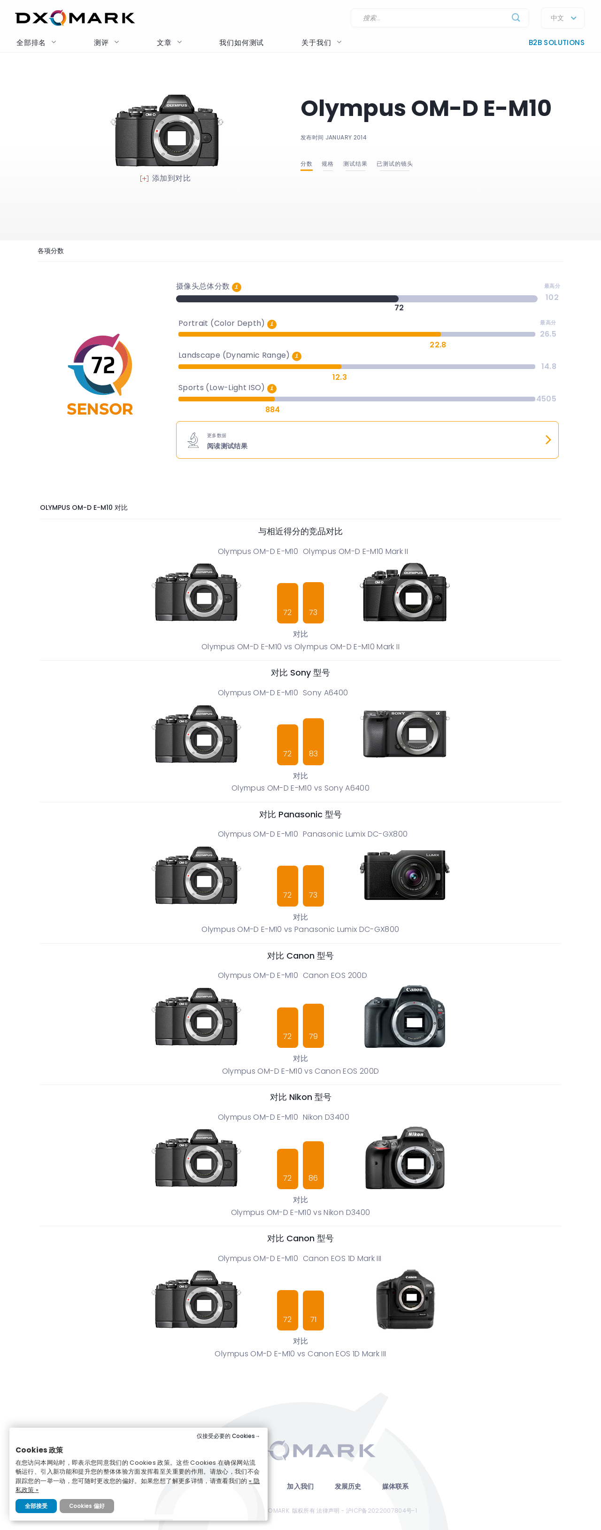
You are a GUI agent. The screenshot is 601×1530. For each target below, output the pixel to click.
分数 (306, 164)
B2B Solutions (557, 42)
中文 (557, 18)
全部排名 (36, 42)
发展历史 (348, 1486)
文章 (169, 42)
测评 (106, 42)
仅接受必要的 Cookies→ (229, 1436)
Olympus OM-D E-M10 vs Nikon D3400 (300, 1212)
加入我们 (300, 1486)
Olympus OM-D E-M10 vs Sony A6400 (300, 788)
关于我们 (321, 42)
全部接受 (36, 1506)
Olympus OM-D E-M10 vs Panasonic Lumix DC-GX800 (300, 929)
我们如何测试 (241, 42)
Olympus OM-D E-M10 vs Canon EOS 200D (300, 1071)
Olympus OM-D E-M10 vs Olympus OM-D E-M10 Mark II (300, 646)
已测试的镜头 (395, 164)
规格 (328, 164)
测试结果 (355, 164)
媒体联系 (395, 1486)
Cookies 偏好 (87, 1506)
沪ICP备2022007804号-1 (381, 1511)
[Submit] (516, 18)
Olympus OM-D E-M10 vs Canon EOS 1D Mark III (300, 1353)
